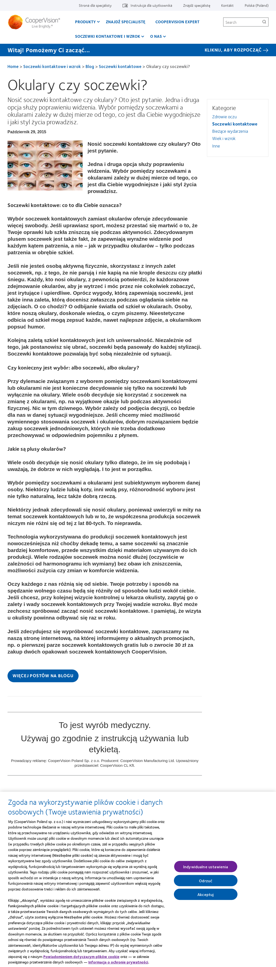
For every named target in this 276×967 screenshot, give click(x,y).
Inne (216, 145)
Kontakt (227, 5)
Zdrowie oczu (224, 116)
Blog (90, 66)
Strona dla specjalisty (95, 5)
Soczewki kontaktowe (120, 66)
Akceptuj (205, 897)
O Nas (156, 36)
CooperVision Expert (177, 21)
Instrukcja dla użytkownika (151, 5)
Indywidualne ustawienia (205, 869)
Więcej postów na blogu (43, 675)
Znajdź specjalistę (196, 5)
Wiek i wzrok (223, 138)
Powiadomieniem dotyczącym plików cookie (81, 959)
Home (13, 66)
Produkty (85, 21)
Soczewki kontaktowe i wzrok (107, 36)
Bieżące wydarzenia (230, 131)
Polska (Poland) (256, 5)
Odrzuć (205, 883)
